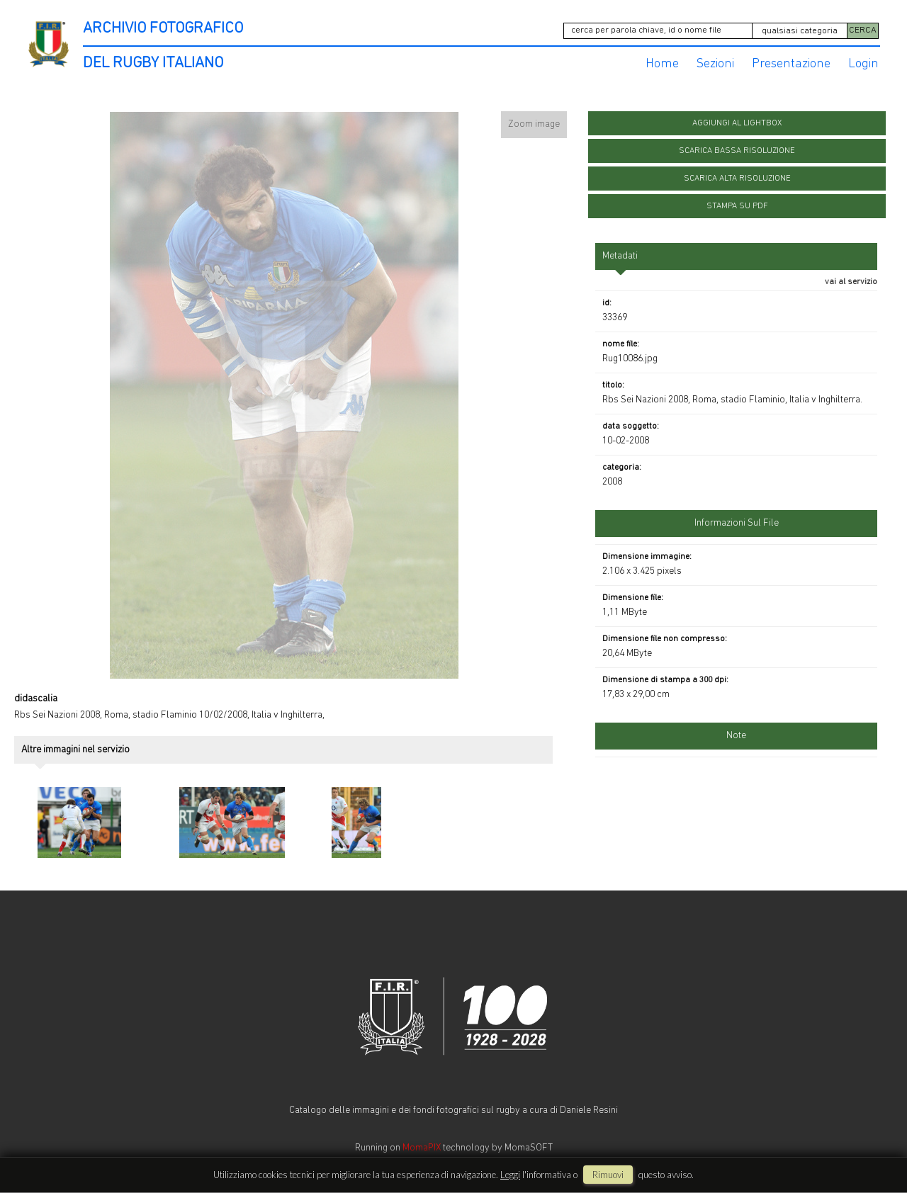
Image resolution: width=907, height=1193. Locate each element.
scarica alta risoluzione (737, 175)
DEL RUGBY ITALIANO (153, 60)
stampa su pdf (737, 202)
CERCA (863, 29)
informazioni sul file (736, 519)
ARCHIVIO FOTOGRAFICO (163, 29)
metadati (620, 252)
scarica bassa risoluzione (737, 147)
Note (736, 732)
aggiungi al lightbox (737, 119)
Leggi (510, 1174)
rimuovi (608, 1174)
